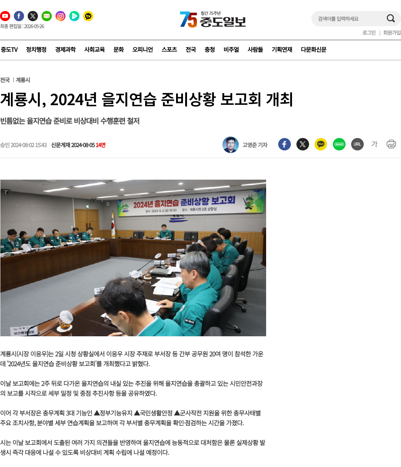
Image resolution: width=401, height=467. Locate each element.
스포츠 (169, 49)
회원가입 (392, 32)
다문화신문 (313, 49)
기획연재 (282, 49)
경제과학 (65, 49)
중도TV (9, 49)
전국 (191, 49)
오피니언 (142, 49)
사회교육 (94, 49)
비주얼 (231, 49)
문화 (118, 49)
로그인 (368, 32)
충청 (210, 49)
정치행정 (36, 49)
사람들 (255, 49)
